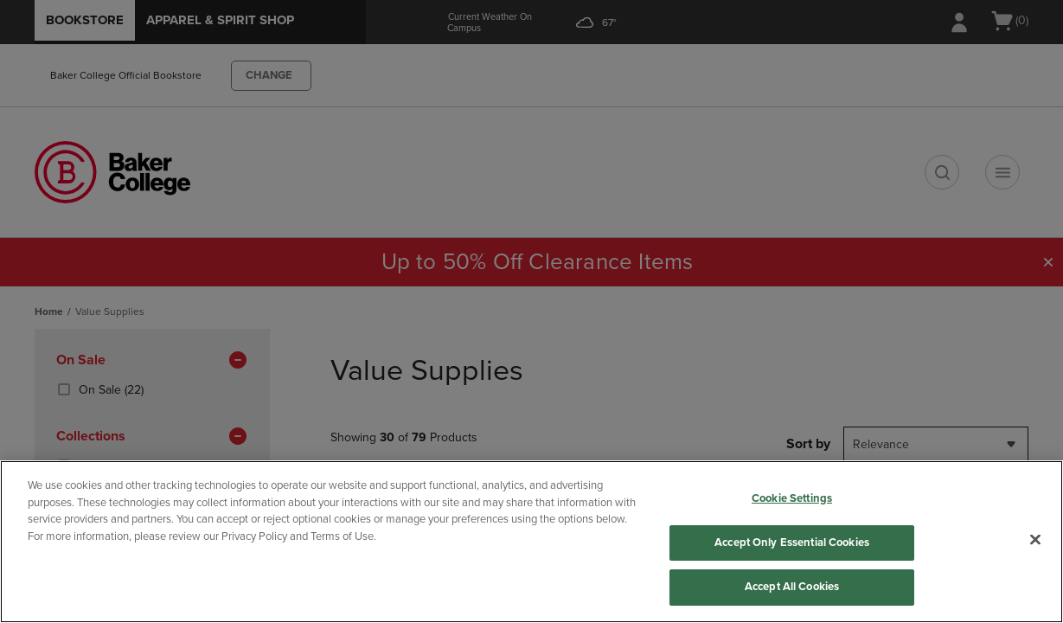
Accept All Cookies (792, 587)
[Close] (1035, 540)
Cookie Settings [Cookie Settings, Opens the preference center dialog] (792, 498)
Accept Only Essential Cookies (791, 542)
